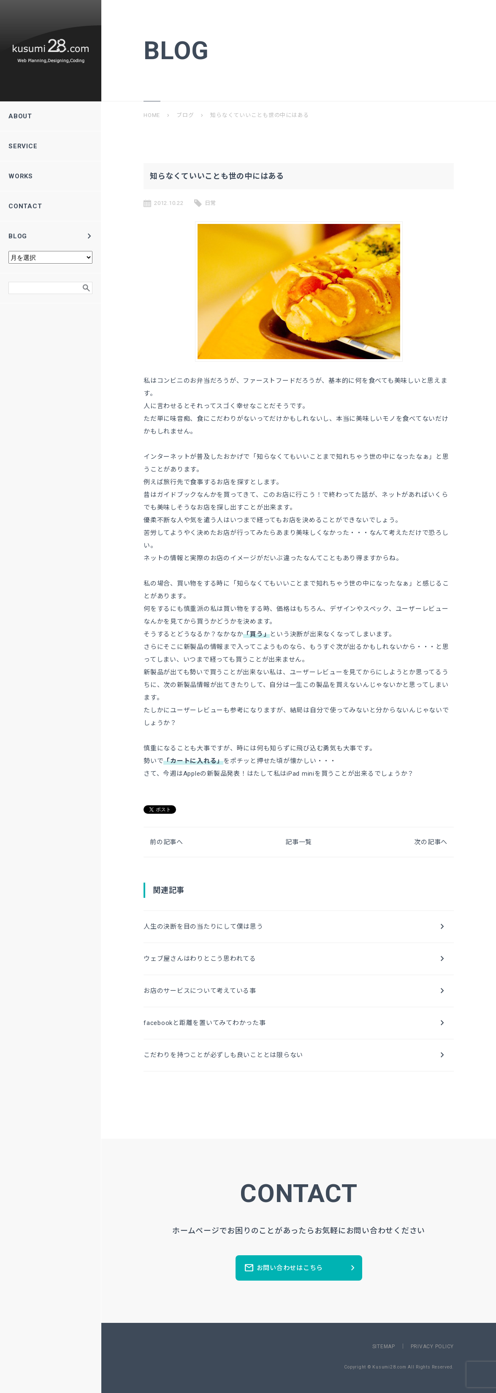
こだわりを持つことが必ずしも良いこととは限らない (295, 1055)
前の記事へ (166, 842)
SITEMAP (383, 1346)
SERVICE (50, 146)
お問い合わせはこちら (301, 1268)
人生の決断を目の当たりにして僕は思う (295, 926)
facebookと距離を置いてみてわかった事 (295, 1023)
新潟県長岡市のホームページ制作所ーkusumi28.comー (50, 50)
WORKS (50, 176)
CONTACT (50, 206)
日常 (211, 203)
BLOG (51, 236)
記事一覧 (298, 842)
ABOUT (50, 116)
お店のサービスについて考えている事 (295, 991)
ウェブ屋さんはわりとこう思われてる (295, 959)
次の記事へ (430, 842)
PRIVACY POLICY (432, 1346)
